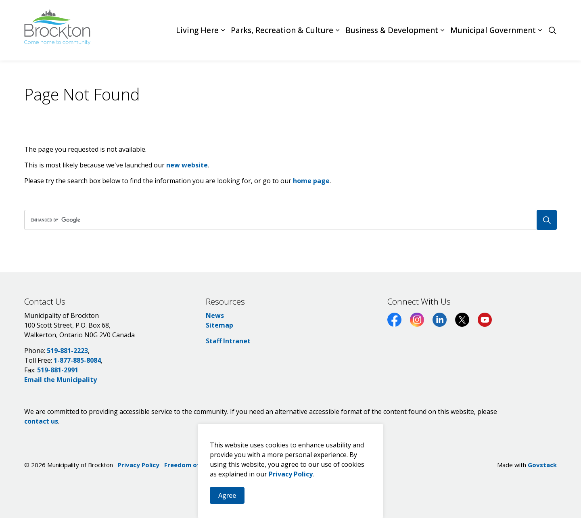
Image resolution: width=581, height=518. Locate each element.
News (215, 315)
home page (311, 180)
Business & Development (391, 30)
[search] (288, 220)
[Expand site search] (552, 30)
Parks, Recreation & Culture (282, 30)
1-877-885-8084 (77, 360)
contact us (41, 421)
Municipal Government (493, 30)
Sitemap (219, 325)
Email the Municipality (60, 379)
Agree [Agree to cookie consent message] (227, 505)
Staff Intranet (228, 340)
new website (187, 165)
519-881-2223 (67, 350)
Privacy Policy (291, 484)
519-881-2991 (57, 370)
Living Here (197, 30)
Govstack (542, 465)
